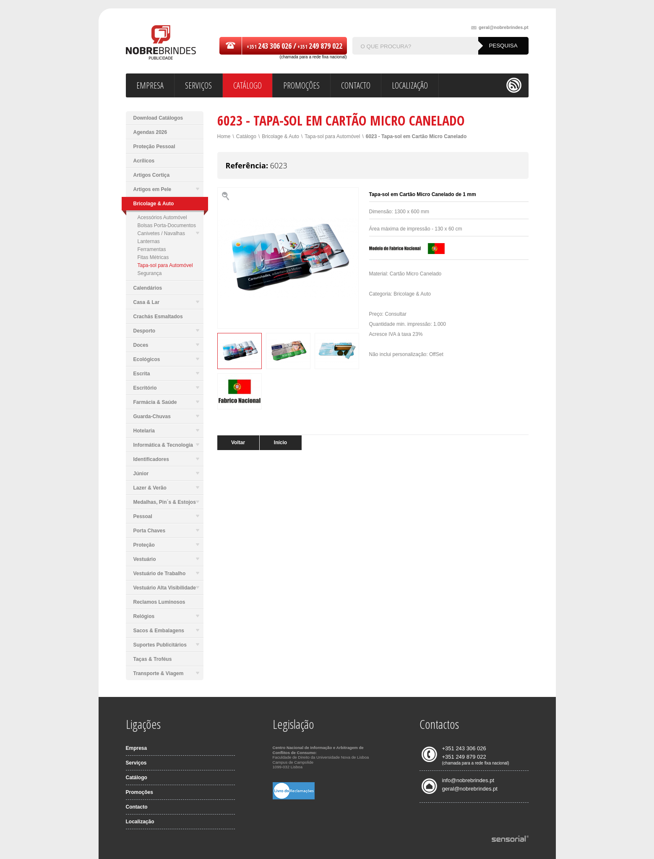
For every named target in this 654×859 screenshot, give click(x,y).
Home (224, 136)
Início (280, 442)
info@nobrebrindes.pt (468, 780)
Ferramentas (152, 249)
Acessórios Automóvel (162, 217)
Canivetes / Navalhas (168, 233)
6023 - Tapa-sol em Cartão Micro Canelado (416, 136)
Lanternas (149, 241)
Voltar (238, 442)
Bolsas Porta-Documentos (167, 225)
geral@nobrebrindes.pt (500, 27)
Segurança (150, 273)
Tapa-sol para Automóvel (165, 265)
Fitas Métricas (153, 257)
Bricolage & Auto (280, 136)
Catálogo (246, 136)
